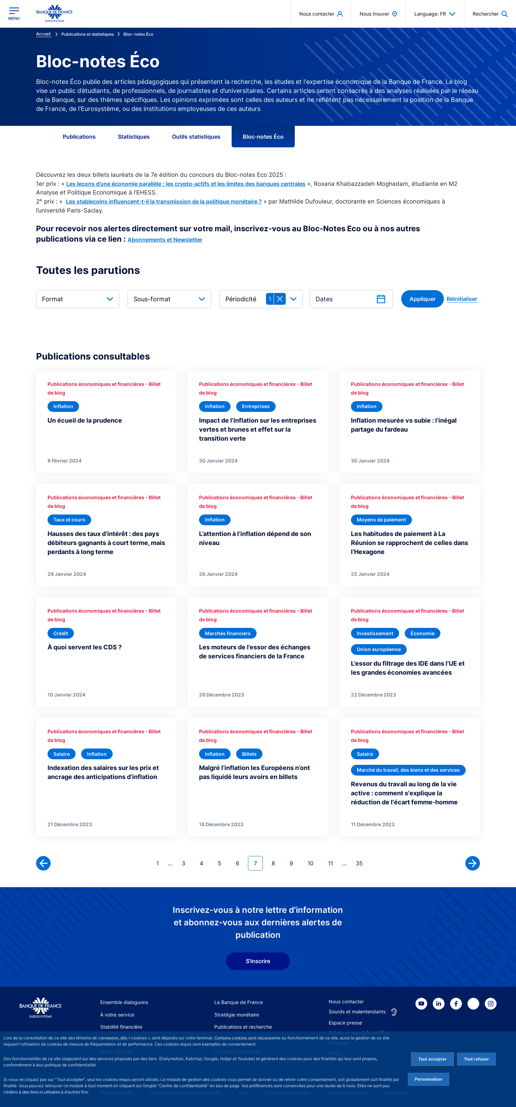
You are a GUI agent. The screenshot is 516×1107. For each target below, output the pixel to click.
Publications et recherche (243, 1027)
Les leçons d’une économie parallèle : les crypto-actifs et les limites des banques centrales (186, 183)
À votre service (117, 1015)
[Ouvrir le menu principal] (14, 13)
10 (313, 863)
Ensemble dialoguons (124, 1002)
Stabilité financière (121, 1027)
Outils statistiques (196, 136)
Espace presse (345, 1023)
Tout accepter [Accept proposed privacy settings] (432, 1059)
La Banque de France (238, 1002)
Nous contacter (346, 1001)
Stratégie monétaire (236, 1015)
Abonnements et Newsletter (165, 239)
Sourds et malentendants (357, 1011)
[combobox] (77, 299)
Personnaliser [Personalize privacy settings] (428, 1079)
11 (333, 863)
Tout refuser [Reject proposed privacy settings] (476, 1059)
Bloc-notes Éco (263, 136)
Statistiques (134, 136)
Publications (79, 136)
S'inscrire (258, 961)
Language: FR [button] (435, 13)
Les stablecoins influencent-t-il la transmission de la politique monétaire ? (164, 201)
